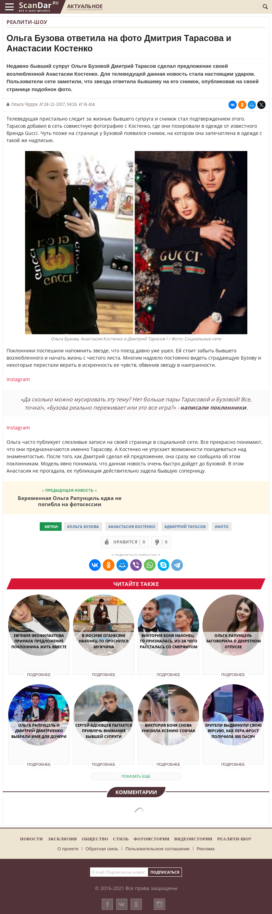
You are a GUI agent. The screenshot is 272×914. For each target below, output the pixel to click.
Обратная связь (102, 848)
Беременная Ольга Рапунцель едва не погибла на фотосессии (70, 500)
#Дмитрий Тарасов (185, 526)
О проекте (68, 848)
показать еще (135, 776)
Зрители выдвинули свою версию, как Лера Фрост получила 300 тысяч (233, 731)
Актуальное (84, 6)
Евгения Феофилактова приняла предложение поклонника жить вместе (38, 641)
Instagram (18, 379)
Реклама (205, 848)
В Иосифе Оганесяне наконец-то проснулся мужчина (103, 641)
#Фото (221, 526)
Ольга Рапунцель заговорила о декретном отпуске (233, 641)
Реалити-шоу (27, 21)
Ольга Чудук (24, 104)
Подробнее (39, 675)
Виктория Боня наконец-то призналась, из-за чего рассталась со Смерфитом (168, 641)
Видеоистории (193, 839)
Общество (95, 839)
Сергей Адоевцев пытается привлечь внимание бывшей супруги (103, 731)
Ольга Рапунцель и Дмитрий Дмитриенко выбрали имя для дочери (38, 731)
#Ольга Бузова (83, 526)
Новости (31, 839)
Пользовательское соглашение (157, 848)
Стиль (121, 839)
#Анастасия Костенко (131, 526)
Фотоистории (152, 839)
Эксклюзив (62, 839)
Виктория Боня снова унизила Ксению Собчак (168, 728)
